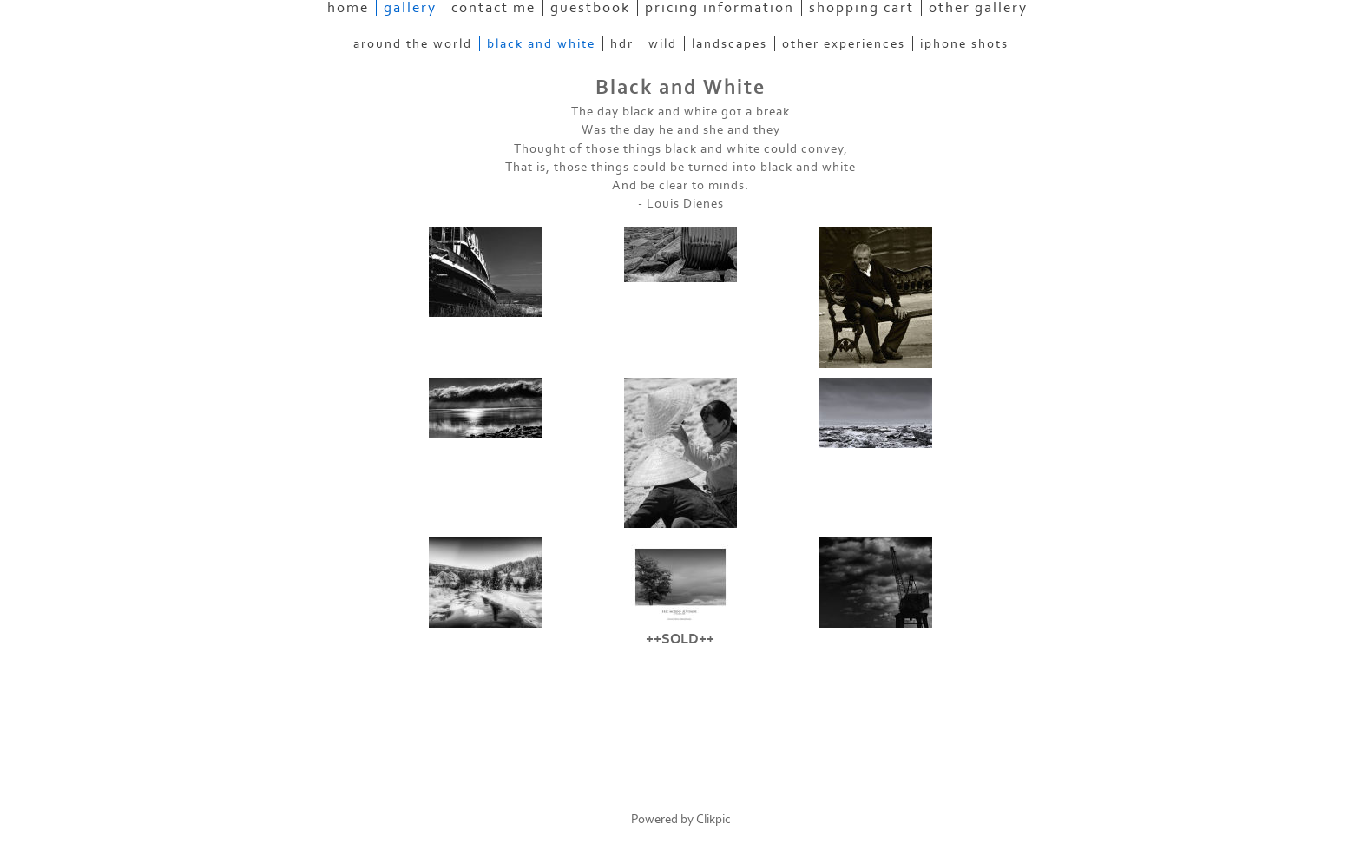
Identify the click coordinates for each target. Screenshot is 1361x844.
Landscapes (729, 43)
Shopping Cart (861, 8)
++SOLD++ (680, 639)
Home (348, 8)
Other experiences (843, 43)
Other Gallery (978, 8)
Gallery (410, 8)
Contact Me (493, 8)
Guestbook (590, 8)
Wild (662, 43)
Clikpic (713, 819)
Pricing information (719, 8)
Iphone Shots (964, 43)
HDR (622, 43)
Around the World (412, 43)
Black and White (541, 43)
